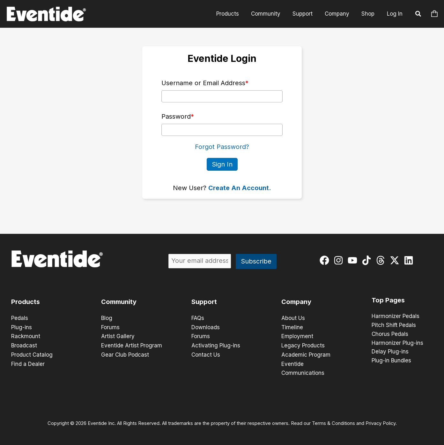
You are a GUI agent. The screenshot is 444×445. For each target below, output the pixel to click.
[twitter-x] (396, 260)
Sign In (222, 164)
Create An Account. (239, 187)
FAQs (197, 318)
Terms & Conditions (333, 421)
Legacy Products (303, 344)
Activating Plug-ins (215, 344)
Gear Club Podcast (125, 353)
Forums (110, 326)
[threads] (382, 260)
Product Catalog (32, 353)
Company (339, 14)
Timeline (292, 326)
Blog (106, 318)
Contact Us (205, 353)
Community (270, 14)
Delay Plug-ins (390, 352)
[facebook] (326, 260)
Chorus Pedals (390, 334)
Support (306, 14)
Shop (368, 14)
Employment (297, 335)
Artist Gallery (118, 335)
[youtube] (354, 260)
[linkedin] (410, 260)
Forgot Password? (222, 147)
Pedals (19, 318)
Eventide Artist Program (131, 344)
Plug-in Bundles (391, 361)
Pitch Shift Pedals (394, 325)
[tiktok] (368, 260)
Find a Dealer (28, 362)
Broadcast (24, 344)
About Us (293, 318)
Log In (395, 14)
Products (233, 14)
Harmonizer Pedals (395, 316)
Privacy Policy (381, 421)
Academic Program (305, 353)
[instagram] (340, 260)
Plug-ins (21, 326)
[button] (418, 15)
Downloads (205, 326)
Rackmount (25, 335)
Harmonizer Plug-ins (397, 343)
